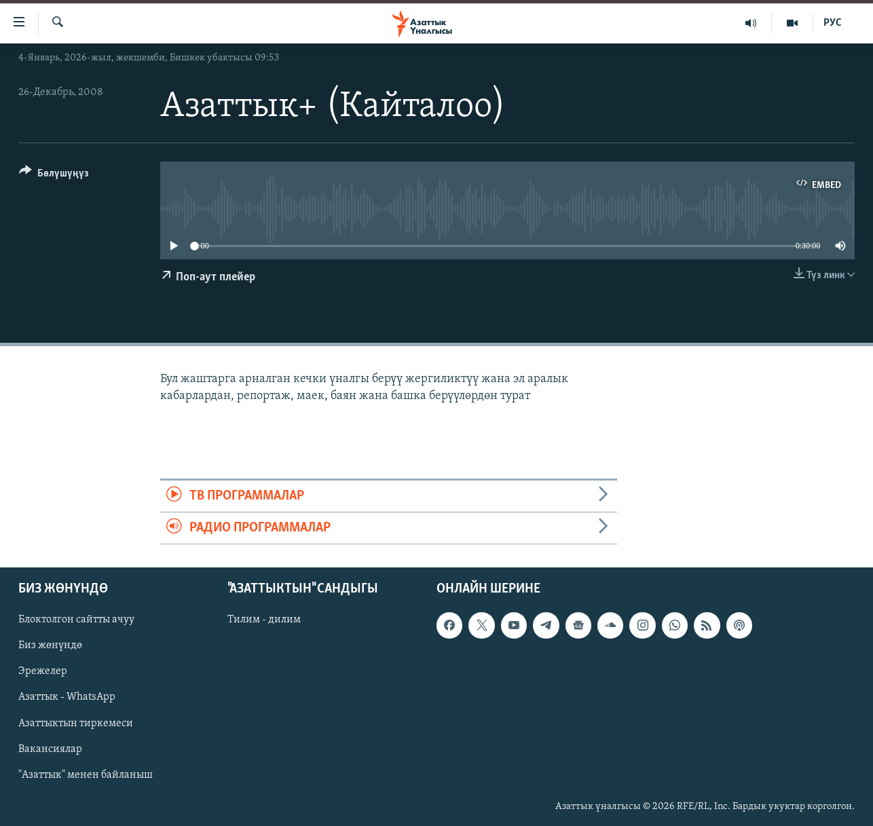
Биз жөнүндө (50, 646)
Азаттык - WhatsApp (66, 697)
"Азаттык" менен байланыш (85, 775)
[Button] (54, 175)
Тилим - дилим (264, 620)
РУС (832, 23)
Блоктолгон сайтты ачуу (76, 620)
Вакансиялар (50, 749)
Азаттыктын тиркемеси (75, 723)
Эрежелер (42, 672)
